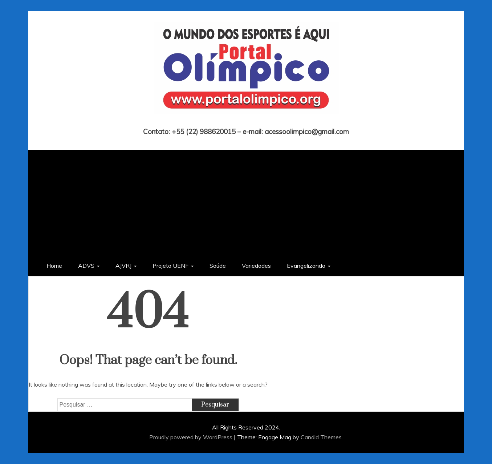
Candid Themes (321, 437)
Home (54, 265)
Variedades (256, 265)
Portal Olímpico (246, 121)
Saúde (218, 265)
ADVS (86, 265)
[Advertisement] (246, 201)
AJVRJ (123, 265)
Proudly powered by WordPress (191, 437)
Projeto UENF (170, 265)
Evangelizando (306, 265)
